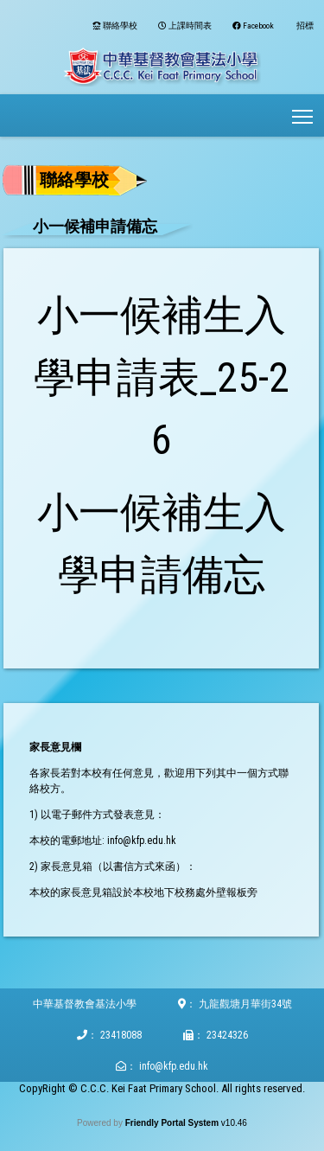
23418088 (121, 1035)
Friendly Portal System (173, 1123)
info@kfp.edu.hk (173, 1066)
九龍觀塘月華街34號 (245, 1004)
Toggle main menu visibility (303, 111)
